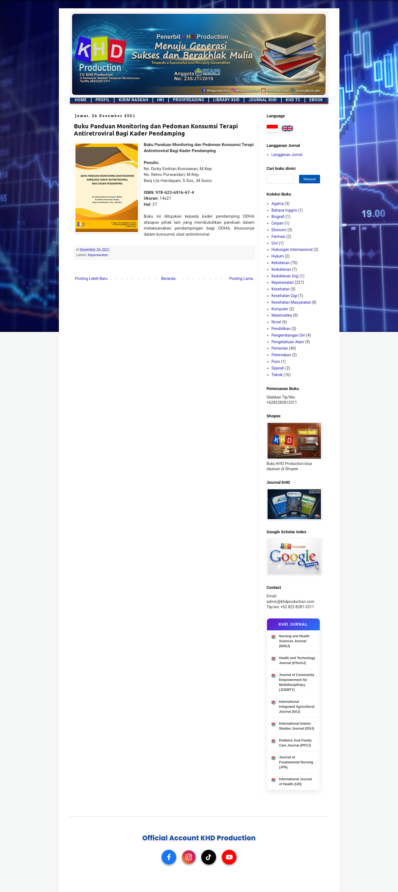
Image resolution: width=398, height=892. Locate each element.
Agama (277, 203)
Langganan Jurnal (286, 154)
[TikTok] (208, 857)
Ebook (316, 100)
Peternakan (281, 355)
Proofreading (188, 100)
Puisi (275, 361)
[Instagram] (189, 857)
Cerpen (277, 223)
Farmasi (278, 236)
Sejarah (277, 368)
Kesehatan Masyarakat (291, 302)
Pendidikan (280, 328)
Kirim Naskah (133, 100)
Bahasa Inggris (284, 210)
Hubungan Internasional (292, 249)
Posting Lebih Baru (91, 278)
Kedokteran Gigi (285, 276)
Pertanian (279, 348)
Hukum (277, 256)
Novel (276, 322)
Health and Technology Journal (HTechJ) (297, 660)
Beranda (168, 278)
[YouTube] (229, 857)
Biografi (278, 216)
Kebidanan (280, 263)
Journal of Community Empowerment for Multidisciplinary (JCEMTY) (296, 682)
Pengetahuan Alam (287, 342)
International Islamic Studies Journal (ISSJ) (296, 726)
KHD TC (293, 100)
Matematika (281, 315)
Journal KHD (262, 100)
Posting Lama (241, 278)
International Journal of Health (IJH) (295, 781)
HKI (160, 100)
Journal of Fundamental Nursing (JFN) (296, 762)
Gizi (274, 243)
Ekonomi (278, 230)
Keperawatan (98, 255)
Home (81, 100)
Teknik (276, 375)
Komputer (279, 309)
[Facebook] (168, 857)
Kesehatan (280, 289)
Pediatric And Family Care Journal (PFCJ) (295, 742)
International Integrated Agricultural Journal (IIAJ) (297, 707)
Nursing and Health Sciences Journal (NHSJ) (294, 641)
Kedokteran (281, 269)
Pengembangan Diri (288, 335)
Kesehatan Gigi (284, 295)
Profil (103, 100)
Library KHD (226, 100)
